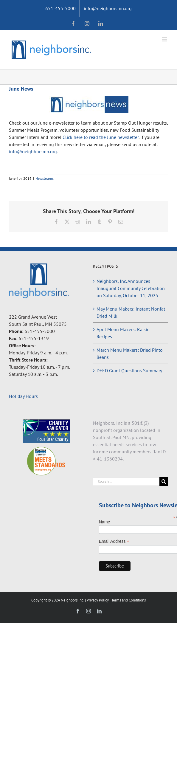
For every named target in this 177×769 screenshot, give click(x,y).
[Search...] (126, 481)
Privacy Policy (98, 600)
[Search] (163, 481)
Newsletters (44, 178)
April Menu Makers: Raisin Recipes (123, 332)
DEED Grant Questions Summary (129, 370)
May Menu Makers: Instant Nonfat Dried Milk (131, 312)
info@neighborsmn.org (33, 151)
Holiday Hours (23, 396)
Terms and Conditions (128, 600)
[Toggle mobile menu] (165, 39)
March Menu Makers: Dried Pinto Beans (130, 353)
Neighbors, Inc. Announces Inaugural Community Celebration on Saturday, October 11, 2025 (131, 288)
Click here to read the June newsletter (101, 137)
